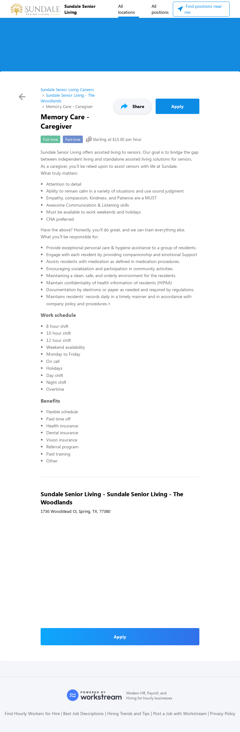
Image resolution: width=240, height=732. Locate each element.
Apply (177, 106)
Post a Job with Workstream (180, 713)
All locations (126, 9)
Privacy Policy (222, 713)
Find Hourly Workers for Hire (32, 713)
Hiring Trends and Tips (128, 713)
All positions (160, 9)
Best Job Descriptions (83, 713)
